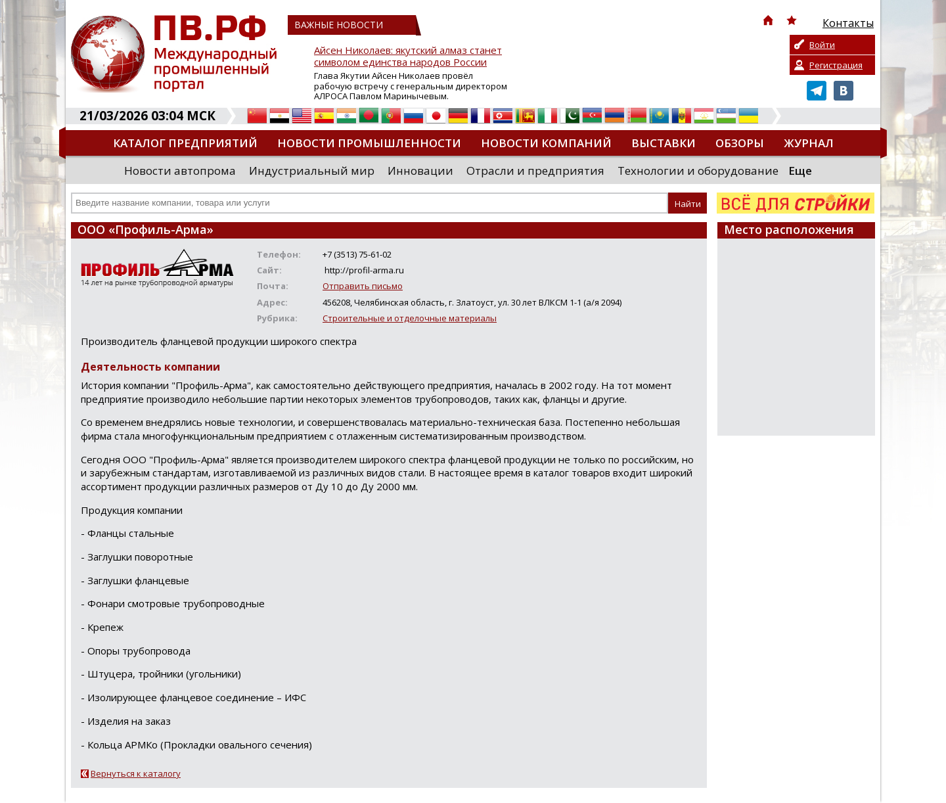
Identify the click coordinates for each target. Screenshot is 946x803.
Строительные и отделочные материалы (410, 318)
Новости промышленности (369, 142)
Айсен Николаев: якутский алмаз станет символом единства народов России (408, 56)
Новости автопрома (180, 170)
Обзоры (739, 142)
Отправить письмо (363, 286)
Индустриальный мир (311, 170)
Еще (800, 170)
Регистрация (836, 65)
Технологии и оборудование (698, 170)
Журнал (809, 142)
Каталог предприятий (185, 142)
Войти (822, 45)
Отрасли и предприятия (535, 170)
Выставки (663, 142)
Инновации (420, 170)
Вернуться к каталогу (136, 773)
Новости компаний (546, 142)
